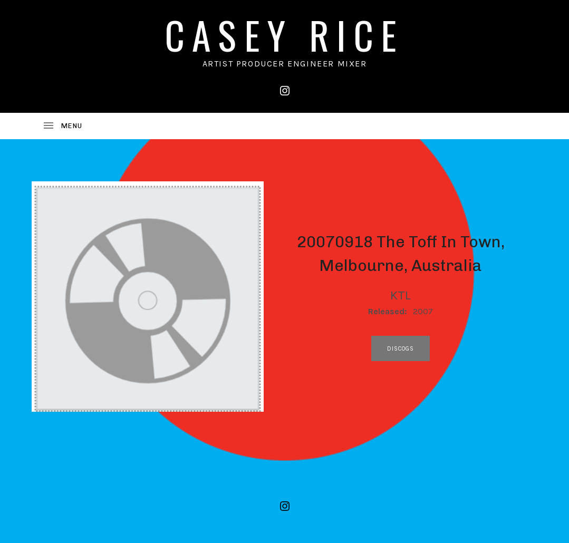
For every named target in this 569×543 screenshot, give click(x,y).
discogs (400, 348)
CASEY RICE (284, 34)
